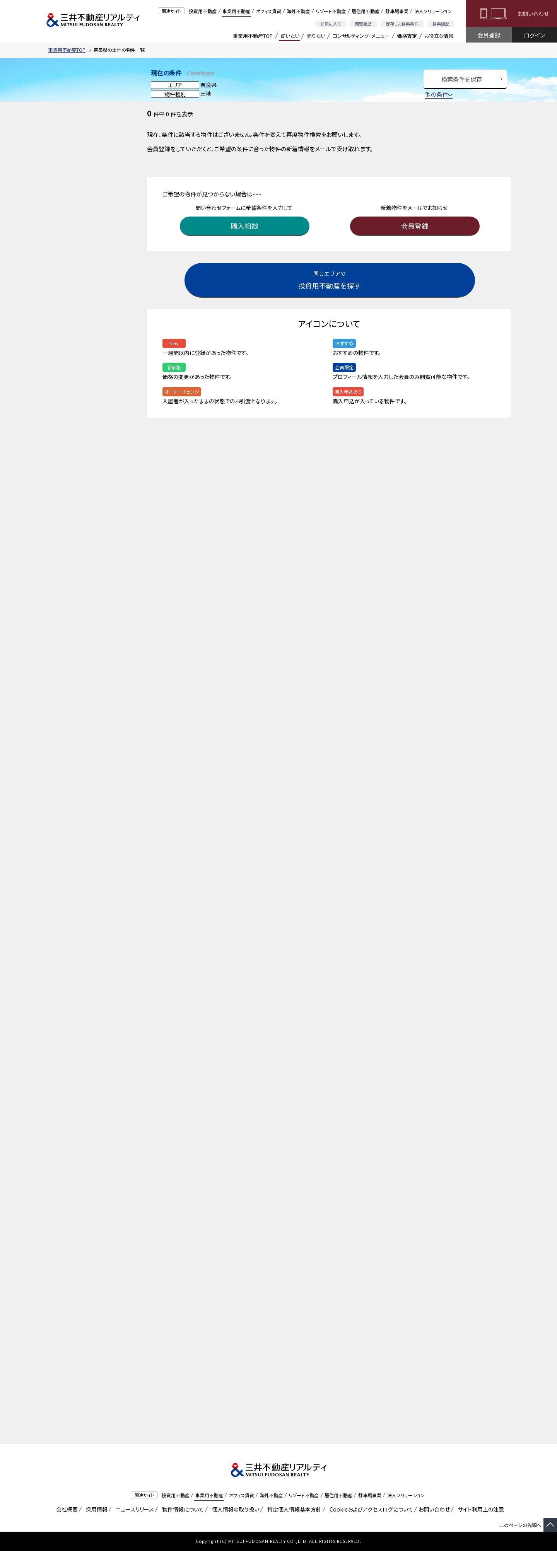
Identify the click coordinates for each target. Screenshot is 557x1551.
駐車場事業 (396, 11)
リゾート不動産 (331, 11)
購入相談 (246, 226)
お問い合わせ (533, 13)
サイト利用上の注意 (479, 1509)
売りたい (316, 35)
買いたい (289, 35)
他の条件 (439, 94)
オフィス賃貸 (268, 11)
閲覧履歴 (363, 23)
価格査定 (407, 35)
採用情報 (95, 1509)
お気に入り (330, 23)
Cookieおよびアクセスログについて (370, 1509)
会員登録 (489, 35)
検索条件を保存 (461, 79)
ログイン (534, 35)
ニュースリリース (133, 1509)
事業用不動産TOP (253, 35)
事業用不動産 (236, 11)
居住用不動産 (365, 11)
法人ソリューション (433, 11)
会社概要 (65, 1509)
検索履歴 (440, 23)
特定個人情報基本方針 (293, 1509)
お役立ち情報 (438, 35)
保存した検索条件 (402, 23)
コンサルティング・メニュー (361, 35)
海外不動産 (298, 11)
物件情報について (181, 1509)
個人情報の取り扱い (234, 1509)
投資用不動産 (203, 11)
